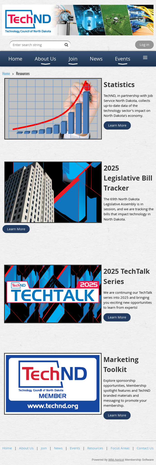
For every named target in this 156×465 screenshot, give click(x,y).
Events (75, 448)
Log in (144, 44)
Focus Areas (120, 448)
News (58, 448)
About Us (26, 448)
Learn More (117, 125)
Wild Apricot (116, 459)
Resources (95, 448)
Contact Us (145, 448)
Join (44, 448)
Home (6, 73)
